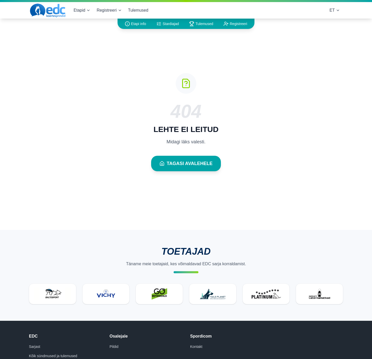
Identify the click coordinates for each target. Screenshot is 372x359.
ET (335, 10)
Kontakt (196, 347)
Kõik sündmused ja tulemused (53, 356)
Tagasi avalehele (185, 163)
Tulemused (138, 10)
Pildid (114, 347)
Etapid (82, 10)
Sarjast (34, 347)
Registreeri (109, 10)
